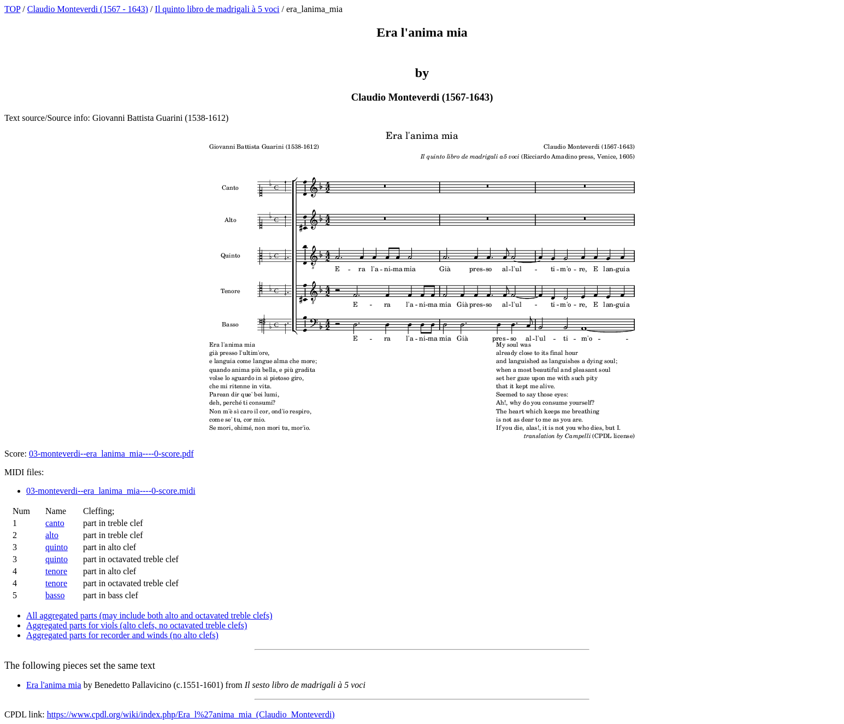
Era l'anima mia (53, 685)
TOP (12, 9)
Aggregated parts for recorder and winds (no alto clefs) (122, 635)
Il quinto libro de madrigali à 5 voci (217, 9)
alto (51, 535)
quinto (56, 547)
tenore (56, 571)
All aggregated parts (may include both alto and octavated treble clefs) (149, 615)
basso (55, 595)
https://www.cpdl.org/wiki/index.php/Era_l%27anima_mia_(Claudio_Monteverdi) (191, 714)
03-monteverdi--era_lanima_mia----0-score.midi (111, 490)
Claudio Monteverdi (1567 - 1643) (87, 9)
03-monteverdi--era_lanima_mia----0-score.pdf (111, 453)
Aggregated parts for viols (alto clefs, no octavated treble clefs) (136, 625)
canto (54, 523)
